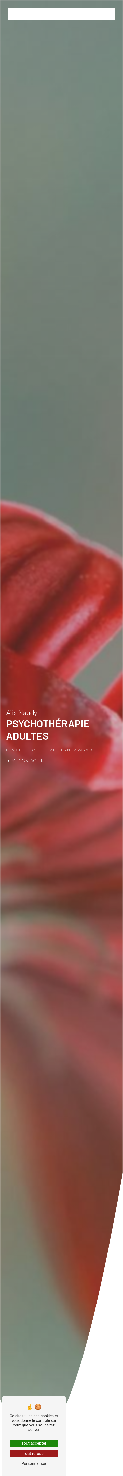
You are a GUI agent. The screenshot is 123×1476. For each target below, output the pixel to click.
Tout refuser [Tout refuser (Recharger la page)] (34, 1453)
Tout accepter (33, 1443)
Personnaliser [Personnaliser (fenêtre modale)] (33, 1463)
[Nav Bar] (107, 14)
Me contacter (25, 761)
